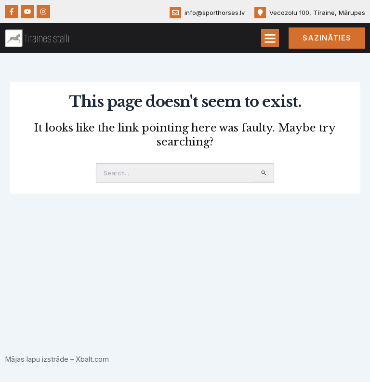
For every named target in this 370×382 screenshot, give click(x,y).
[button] (270, 38)
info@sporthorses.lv (215, 12)
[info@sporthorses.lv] (175, 12)
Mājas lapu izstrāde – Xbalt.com (57, 359)
